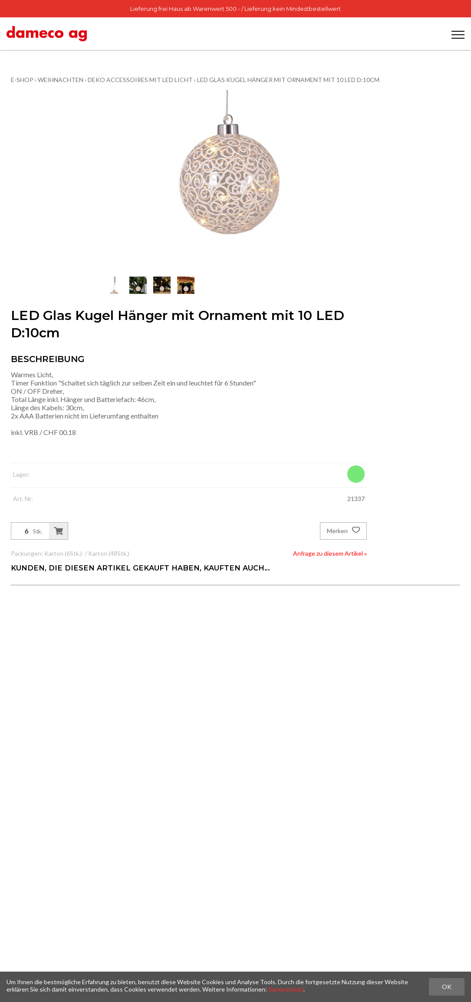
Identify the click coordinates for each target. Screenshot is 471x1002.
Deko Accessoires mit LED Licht (140, 79)
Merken (343, 531)
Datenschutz (285, 989)
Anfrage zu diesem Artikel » (330, 553)
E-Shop (22, 79)
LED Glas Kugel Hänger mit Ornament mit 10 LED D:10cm (288, 79)
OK (446, 986)
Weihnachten (60, 79)
